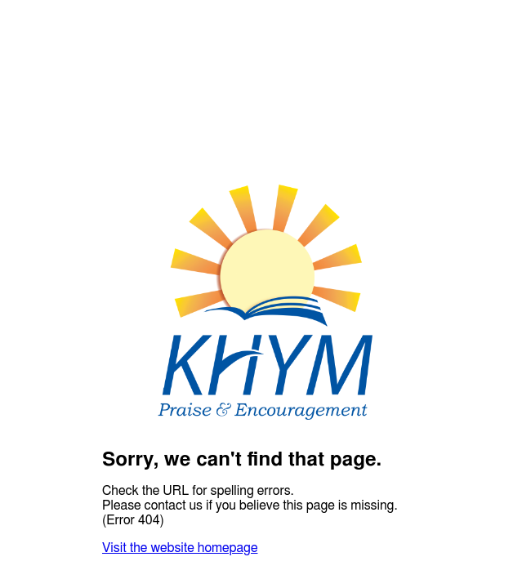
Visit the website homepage (179, 548)
